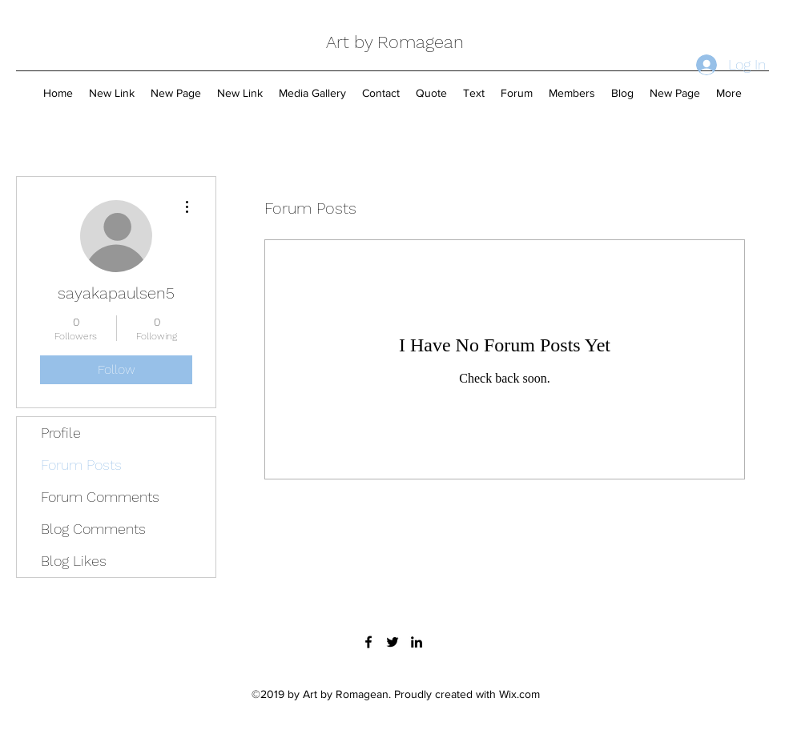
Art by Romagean (395, 42)
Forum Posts (81, 464)
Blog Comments (93, 528)
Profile (61, 432)
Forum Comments (100, 496)
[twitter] (392, 642)
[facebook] (368, 642)
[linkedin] (417, 642)
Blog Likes (74, 560)
